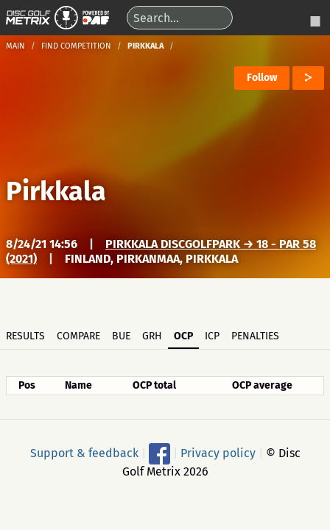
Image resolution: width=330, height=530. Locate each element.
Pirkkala (56, 191)
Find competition (76, 46)
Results (25, 336)
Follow (262, 77)
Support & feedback (84, 452)
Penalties (255, 336)
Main (15, 46)
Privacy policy (218, 452)
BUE (121, 336)
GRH (152, 336)
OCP (183, 336)
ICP (212, 336)
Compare (78, 336)
